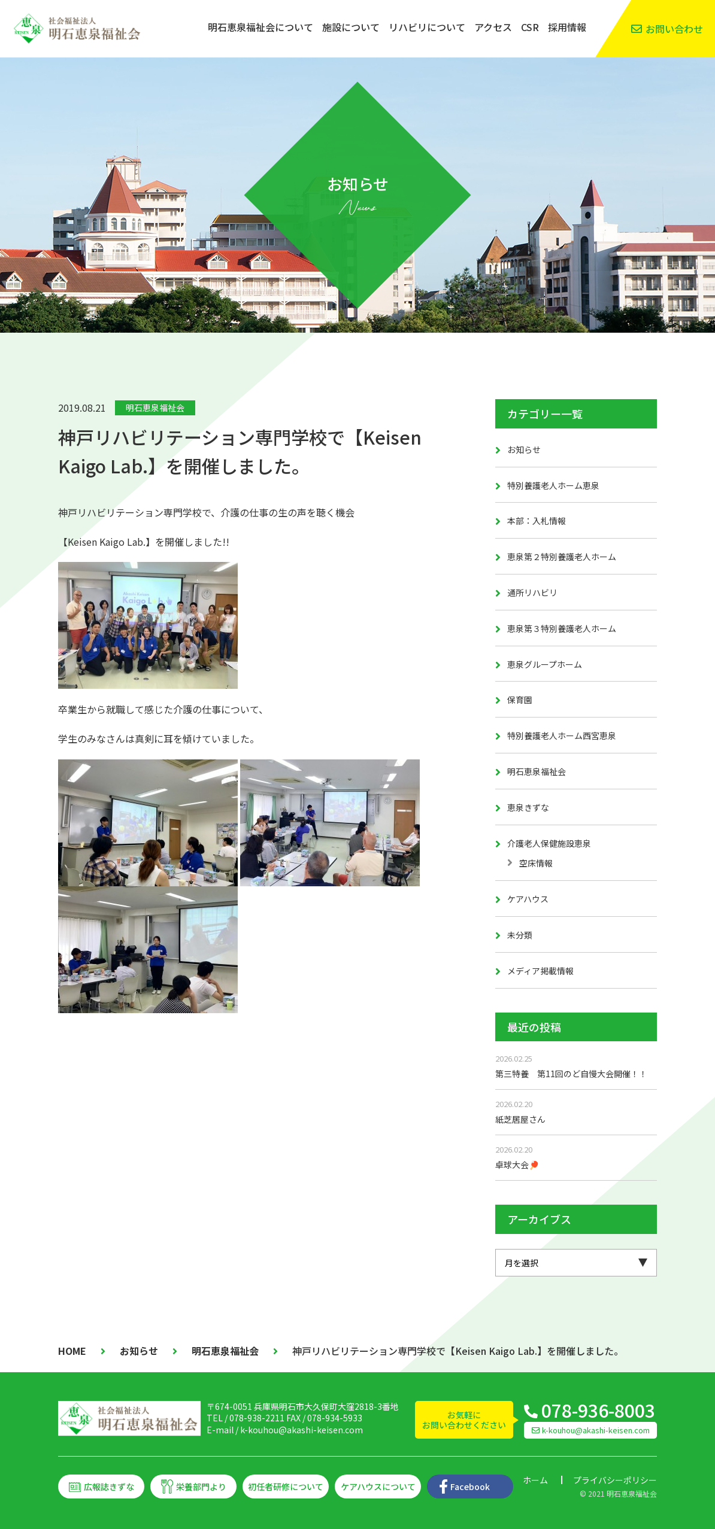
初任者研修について (285, 1486)
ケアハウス (528, 899)
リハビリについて (427, 27)
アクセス (493, 27)
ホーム (535, 1480)
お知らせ (524, 449)
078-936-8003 (598, 1410)
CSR (530, 27)
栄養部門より (201, 1486)
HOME (72, 1350)
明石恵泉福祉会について (260, 27)
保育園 (519, 700)
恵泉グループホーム (544, 664)
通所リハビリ (532, 592)
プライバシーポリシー (615, 1480)
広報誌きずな (109, 1486)
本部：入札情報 (536, 521)
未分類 (519, 935)
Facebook (470, 1486)
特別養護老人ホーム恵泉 (553, 485)
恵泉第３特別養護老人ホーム (561, 628)
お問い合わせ (674, 29)
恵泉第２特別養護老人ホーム (561, 557)
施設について (351, 27)
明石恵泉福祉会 (155, 408)
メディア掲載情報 (540, 971)
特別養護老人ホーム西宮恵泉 (561, 735)
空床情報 (536, 863)
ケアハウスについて (378, 1486)
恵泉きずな (528, 807)
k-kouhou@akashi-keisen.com (301, 1430)
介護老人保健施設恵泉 (549, 843)
